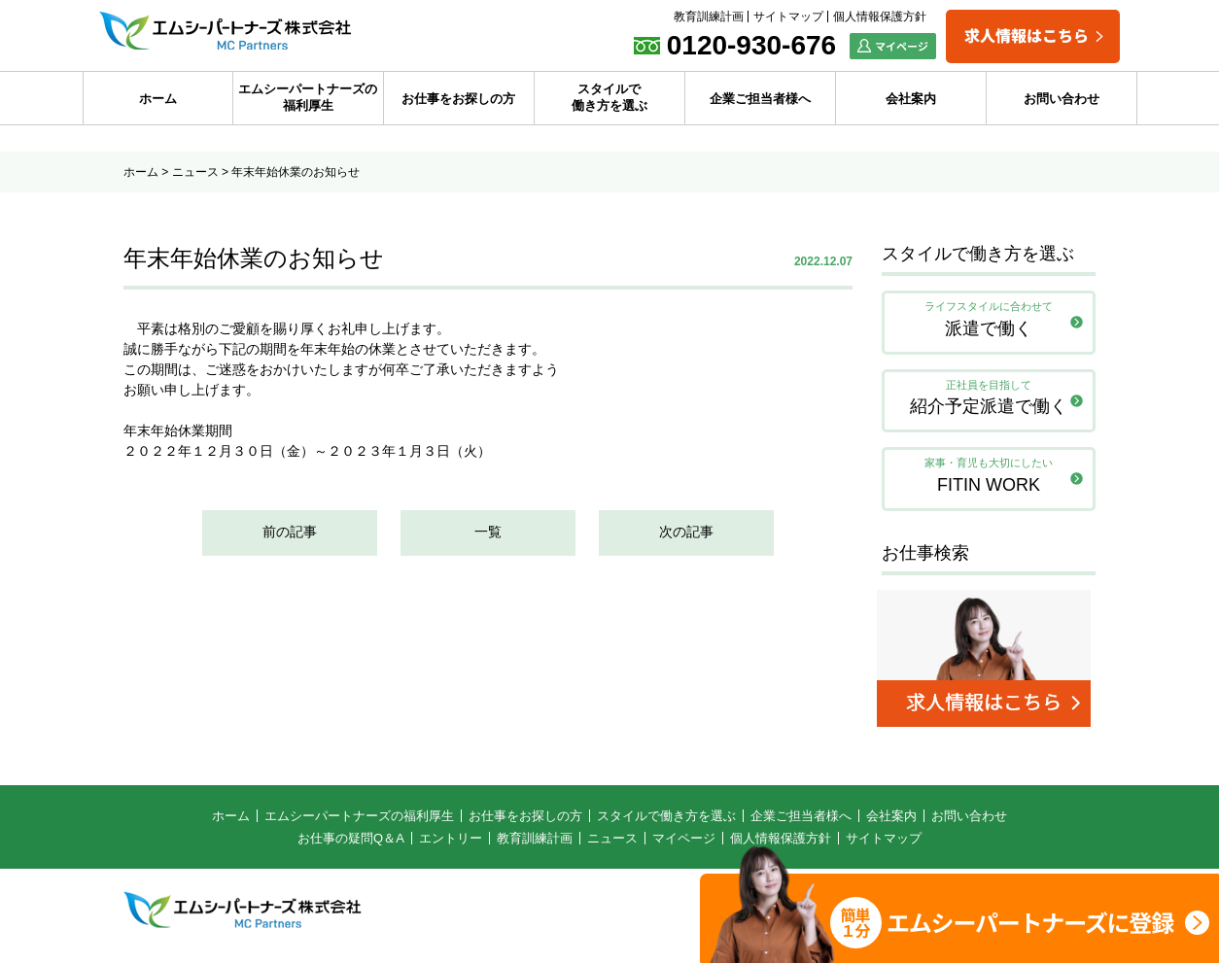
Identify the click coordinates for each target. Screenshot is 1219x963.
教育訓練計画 (709, 16)
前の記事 (289, 533)
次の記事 (686, 533)
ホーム (158, 98)
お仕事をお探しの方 (458, 98)
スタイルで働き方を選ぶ (609, 97)
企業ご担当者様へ (760, 98)
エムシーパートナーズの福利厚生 (307, 97)
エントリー (450, 844)
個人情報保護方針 (879, 16)
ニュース (195, 172)
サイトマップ (788, 16)
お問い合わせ (1061, 98)
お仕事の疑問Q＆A (350, 844)
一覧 (488, 533)
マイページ (683, 844)
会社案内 (911, 98)
